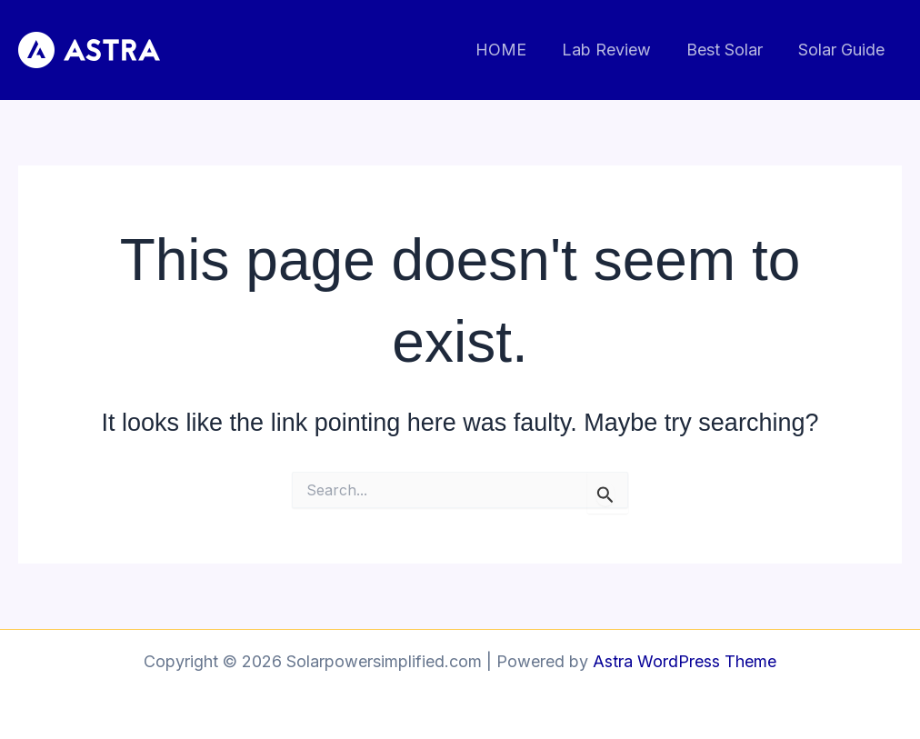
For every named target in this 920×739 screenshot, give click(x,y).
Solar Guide (842, 49)
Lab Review (612, 49)
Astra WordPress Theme (684, 661)
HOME (510, 49)
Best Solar (728, 49)
